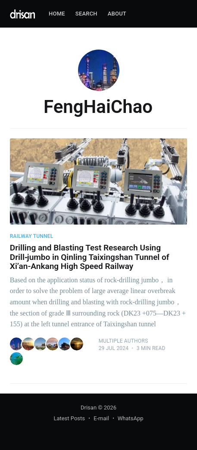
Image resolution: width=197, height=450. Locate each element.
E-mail (101, 418)
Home (57, 13)
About (117, 13)
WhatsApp (131, 418)
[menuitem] (57, 14)
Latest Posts (69, 418)
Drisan (89, 407)
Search (86, 13)
